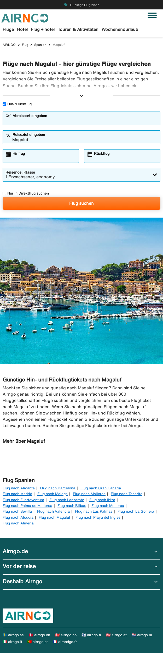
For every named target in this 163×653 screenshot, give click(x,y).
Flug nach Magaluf (54, 517)
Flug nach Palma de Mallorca (27, 505)
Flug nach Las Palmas (93, 511)
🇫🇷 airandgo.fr (65, 642)
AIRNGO (9, 44)
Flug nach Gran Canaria (100, 488)
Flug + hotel (43, 29)
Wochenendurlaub (120, 29)
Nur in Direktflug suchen (26, 193)
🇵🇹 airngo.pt (37, 642)
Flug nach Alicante (19, 488)
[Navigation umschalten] (152, 15)
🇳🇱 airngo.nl (142, 635)
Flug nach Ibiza (102, 500)
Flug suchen (81, 203)
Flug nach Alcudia (18, 517)
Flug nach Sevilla (17, 511)
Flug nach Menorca (107, 505)
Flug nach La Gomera (136, 511)
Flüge (8, 29)
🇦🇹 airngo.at (116, 635)
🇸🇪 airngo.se (13, 635)
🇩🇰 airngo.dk (39, 635)
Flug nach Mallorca (89, 494)
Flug (25, 44)
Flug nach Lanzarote (66, 500)
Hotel (22, 29)
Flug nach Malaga (52, 494)
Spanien (40, 44)
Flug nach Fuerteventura (23, 500)
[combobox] (85, 121)
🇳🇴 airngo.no (66, 635)
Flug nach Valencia (53, 511)
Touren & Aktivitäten (78, 29)
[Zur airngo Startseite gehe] (24, 17)
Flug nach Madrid (17, 494)
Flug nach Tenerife (126, 494)
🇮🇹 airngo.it (12, 642)
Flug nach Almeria (18, 523)
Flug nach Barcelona (57, 488)
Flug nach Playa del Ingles (97, 517)
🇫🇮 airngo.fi (91, 635)
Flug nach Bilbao (71, 505)
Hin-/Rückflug (17, 104)
